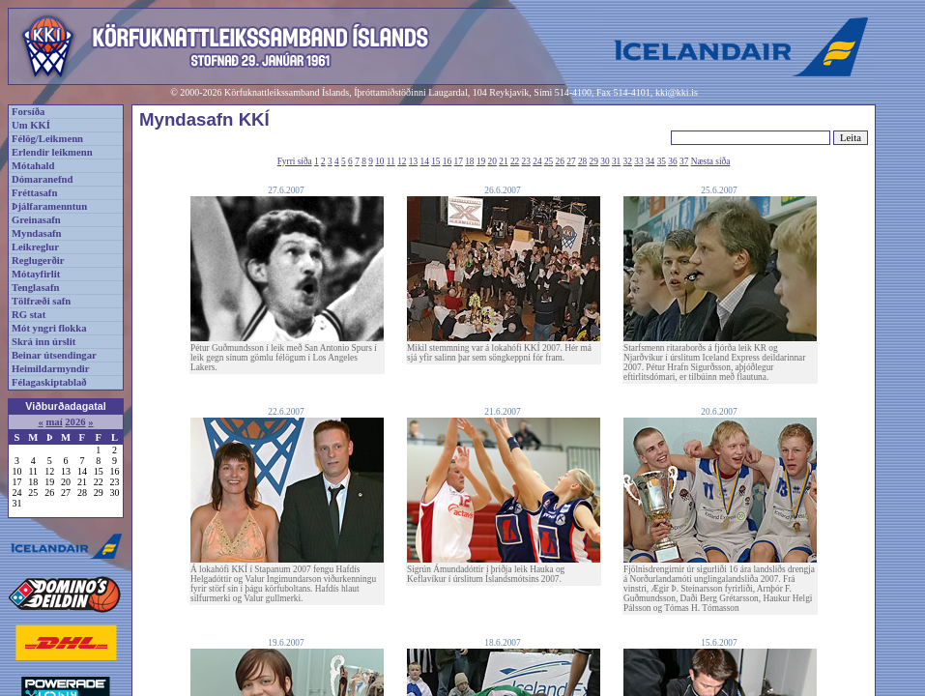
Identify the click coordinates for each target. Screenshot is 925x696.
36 (672, 161)
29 (594, 161)
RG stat (28, 314)
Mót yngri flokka (49, 328)
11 (391, 161)
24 (537, 161)
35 (661, 161)
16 (447, 161)
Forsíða (28, 111)
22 (514, 161)
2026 (75, 422)
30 (604, 161)
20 (492, 161)
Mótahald (33, 165)
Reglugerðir (38, 260)
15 (435, 161)
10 (379, 161)
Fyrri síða (294, 161)
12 (401, 161)
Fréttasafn (34, 193)
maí (53, 422)
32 (627, 161)
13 (413, 161)
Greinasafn (36, 220)
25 (548, 161)
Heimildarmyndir (51, 368)
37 (683, 161)
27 (570, 161)
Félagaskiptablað (49, 382)
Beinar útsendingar (54, 355)
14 (424, 161)
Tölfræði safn (41, 301)
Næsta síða (711, 161)
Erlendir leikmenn (52, 152)
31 (616, 161)
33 (638, 161)
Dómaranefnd (42, 179)
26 (560, 161)
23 (526, 161)
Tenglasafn (35, 287)
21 (503, 161)
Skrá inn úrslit (43, 341)
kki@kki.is (676, 92)
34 (650, 161)
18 (469, 161)
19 (481, 161)
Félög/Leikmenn (47, 138)
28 (582, 161)
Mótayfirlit (36, 274)
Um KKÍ (31, 125)
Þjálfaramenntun (49, 206)
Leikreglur (35, 247)
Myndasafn (37, 233)
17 (458, 161)
